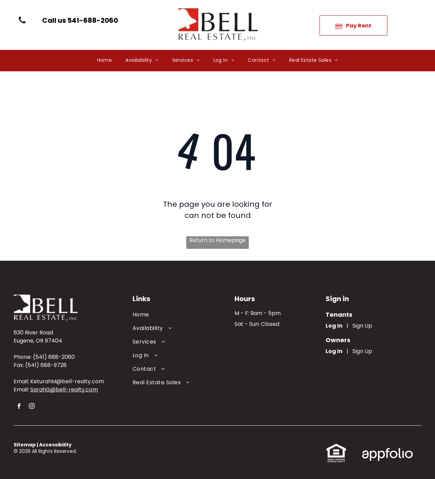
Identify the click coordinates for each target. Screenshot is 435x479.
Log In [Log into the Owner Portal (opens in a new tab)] (334, 351)
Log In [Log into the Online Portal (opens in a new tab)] (334, 326)
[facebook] (19, 407)
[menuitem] (104, 60)
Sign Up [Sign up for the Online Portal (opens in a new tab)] (362, 326)
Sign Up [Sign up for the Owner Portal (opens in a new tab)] (362, 351)
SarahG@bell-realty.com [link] (64, 389)
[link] (80, 20)
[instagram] (31, 407)
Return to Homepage (217, 240)
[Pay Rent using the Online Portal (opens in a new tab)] (353, 25)
